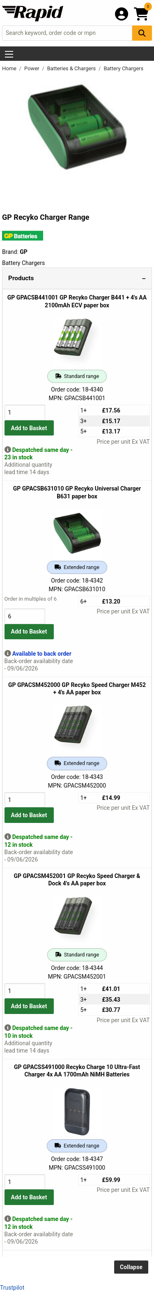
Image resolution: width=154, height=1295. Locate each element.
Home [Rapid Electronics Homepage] (10, 68)
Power (32, 68)
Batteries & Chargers (72, 68)
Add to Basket (29, 428)
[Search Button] (142, 33)
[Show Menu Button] (9, 54)
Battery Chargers (123, 68)
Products (21, 278)
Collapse (131, 1267)
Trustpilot (12, 1287)
